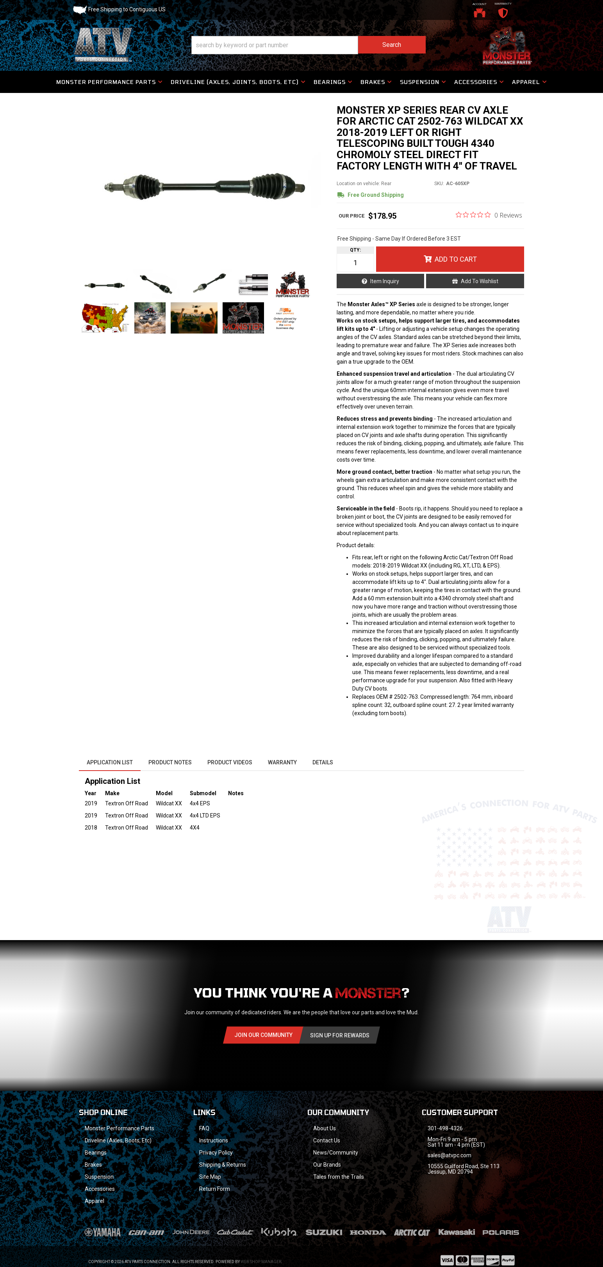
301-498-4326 (445, 1128)
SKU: (439, 183)
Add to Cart (456, 259)
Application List (110, 762)
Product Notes (170, 762)
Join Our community (263, 1035)
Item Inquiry (384, 281)
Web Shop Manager (261, 1262)
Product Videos (229, 762)
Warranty (282, 762)
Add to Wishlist (479, 281)
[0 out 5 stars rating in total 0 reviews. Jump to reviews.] (489, 215)
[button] (308, 45)
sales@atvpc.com (449, 1155)
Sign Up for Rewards (339, 1035)
